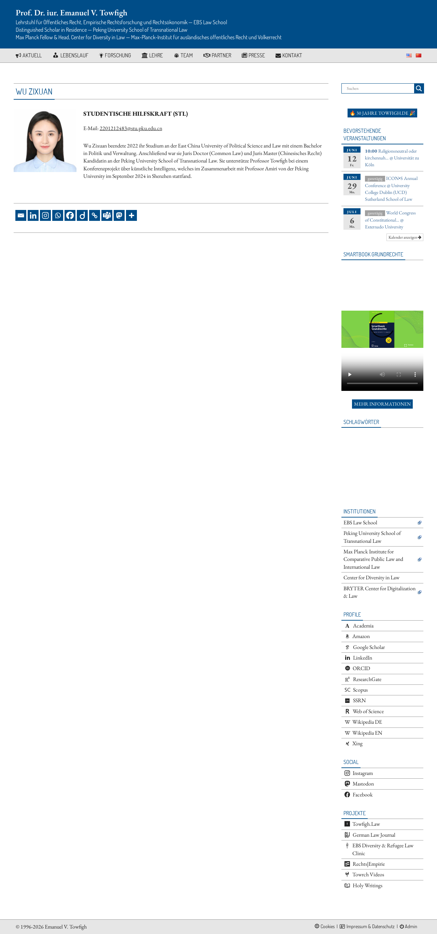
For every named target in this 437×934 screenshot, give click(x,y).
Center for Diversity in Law (371, 577)
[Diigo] (82, 215)
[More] (131, 215)
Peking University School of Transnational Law (372, 536)
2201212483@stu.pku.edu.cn (131, 128)
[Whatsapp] (57, 215)
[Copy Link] (94, 215)
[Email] (20, 215)
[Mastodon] (119, 215)
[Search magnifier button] (419, 88)
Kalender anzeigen (405, 237)
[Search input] (379, 88)
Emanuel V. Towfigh (66, 926)
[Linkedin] (33, 215)
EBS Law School (360, 522)
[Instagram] (45, 215)
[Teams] (106, 215)
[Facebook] (70, 215)
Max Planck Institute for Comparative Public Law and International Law (373, 559)
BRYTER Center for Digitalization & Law (379, 592)
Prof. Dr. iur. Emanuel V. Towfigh (71, 12)
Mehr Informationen (382, 404)
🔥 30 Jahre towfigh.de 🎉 (382, 113)
